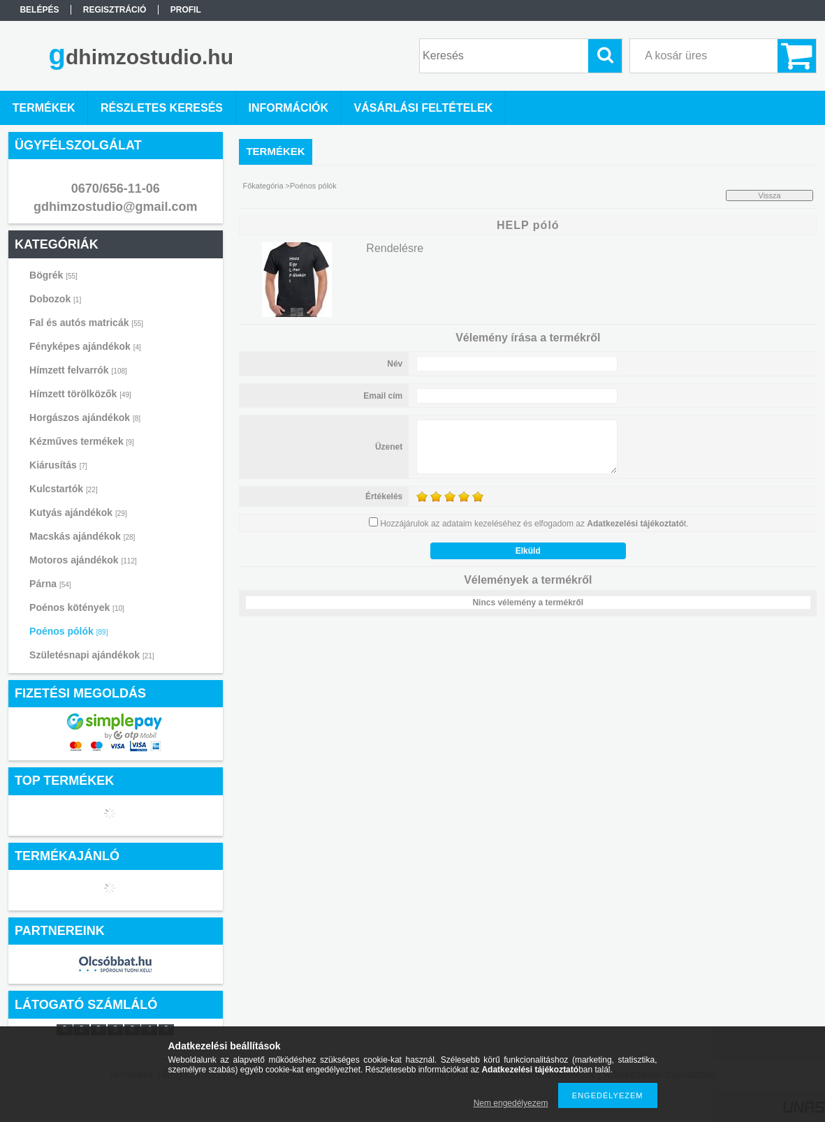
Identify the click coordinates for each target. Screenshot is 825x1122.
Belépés (39, 10)
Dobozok (55, 298)
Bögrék (53, 275)
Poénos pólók (68, 631)
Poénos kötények (76, 607)
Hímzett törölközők (80, 393)
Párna (50, 583)
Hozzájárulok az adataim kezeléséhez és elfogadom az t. (534, 524)
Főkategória (262, 186)
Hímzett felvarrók (78, 370)
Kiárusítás (58, 465)
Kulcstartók (63, 488)
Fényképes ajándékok (85, 346)
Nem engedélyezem (511, 1103)
